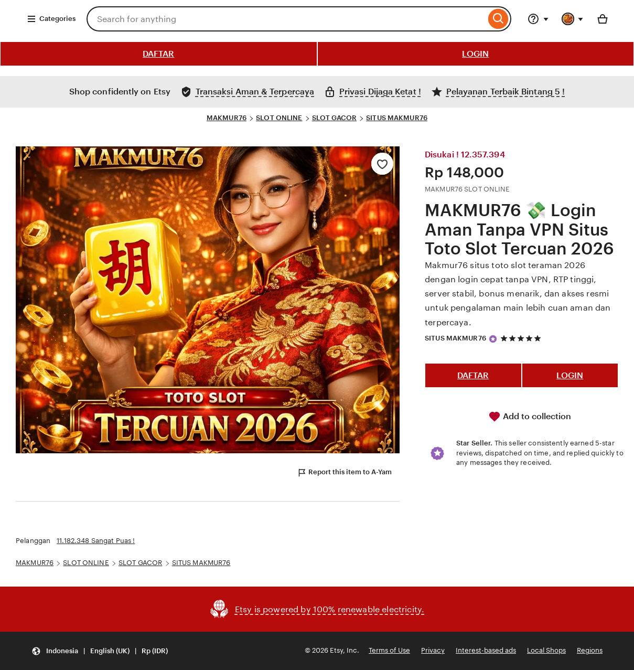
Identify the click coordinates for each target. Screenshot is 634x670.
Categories (51, 19)
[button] (100, 651)
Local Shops (546, 650)
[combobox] (286, 18)
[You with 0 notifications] (572, 18)
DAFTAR (158, 54)
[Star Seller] (493, 339)
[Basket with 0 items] (602, 18)
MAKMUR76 (226, 118)
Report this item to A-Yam (344, 472)
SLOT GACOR (334, 118)
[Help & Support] (538, 18)
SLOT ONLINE (279, 118)
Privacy (433, 650)
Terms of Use (389, 650)
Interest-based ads (486, 650)
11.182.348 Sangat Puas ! (96, 541)
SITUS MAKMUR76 (396, 118)
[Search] (498, 18)
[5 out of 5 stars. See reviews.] (522, 338)
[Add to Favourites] (382, 164)
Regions (590, 650)
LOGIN (475, 54)
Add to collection (529, 416)
